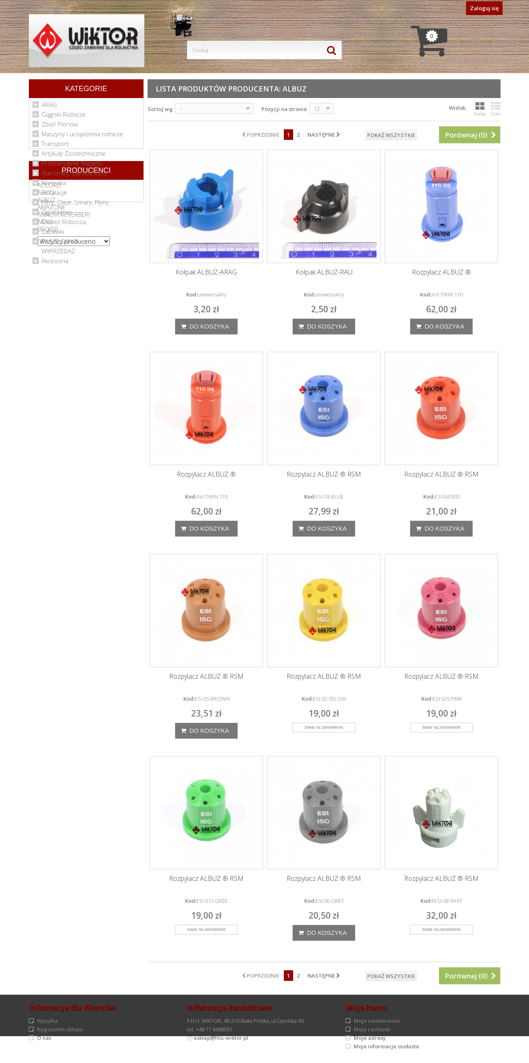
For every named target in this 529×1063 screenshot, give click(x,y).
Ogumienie (56, 215)
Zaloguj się (484, 8)
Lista (496, 109)
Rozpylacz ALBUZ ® (441, 272)
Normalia (53, 185)
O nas (44, 1037)
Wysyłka (47, 1020)
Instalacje (54, 195)
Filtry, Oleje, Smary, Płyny (75, 205)
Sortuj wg (160, 109)
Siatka (480, 109)
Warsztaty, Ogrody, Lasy (74, 176)
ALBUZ (46, 330)
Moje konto (366, 1007)
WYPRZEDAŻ (58, 254)
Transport (55, 146)
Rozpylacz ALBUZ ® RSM (324, 474)
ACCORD (49, 315)
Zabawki (52, 234)
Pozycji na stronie (284, 109)
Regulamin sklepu (60, 1029)
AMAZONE (51, 337)
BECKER (47, 359)
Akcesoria (54, 263)
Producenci (86, 298)
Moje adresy (370, 1037)
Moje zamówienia (377, 1020)
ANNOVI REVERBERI (63, 345)
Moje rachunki (372, 1029)
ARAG (49, 107)
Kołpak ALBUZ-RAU (324, 272)
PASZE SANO (59, 244)
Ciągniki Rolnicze (63, 117)
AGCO (45, 323)
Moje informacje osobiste (386, 1046)
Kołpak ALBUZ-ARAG (206, 272)
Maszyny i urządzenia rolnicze (82, 137)
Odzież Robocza (63, 224)
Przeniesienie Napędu (71, 166)
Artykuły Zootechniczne (73, 156)
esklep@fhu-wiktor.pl (221, 1037)
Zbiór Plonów (59, 127)
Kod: (192, 294)
